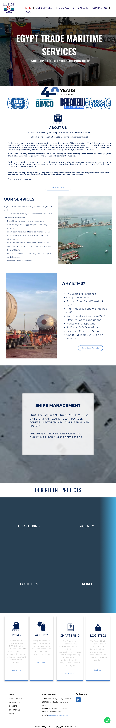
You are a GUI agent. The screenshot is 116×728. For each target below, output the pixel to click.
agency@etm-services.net (58, 715)
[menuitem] (28, 8)
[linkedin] (78, 700)
